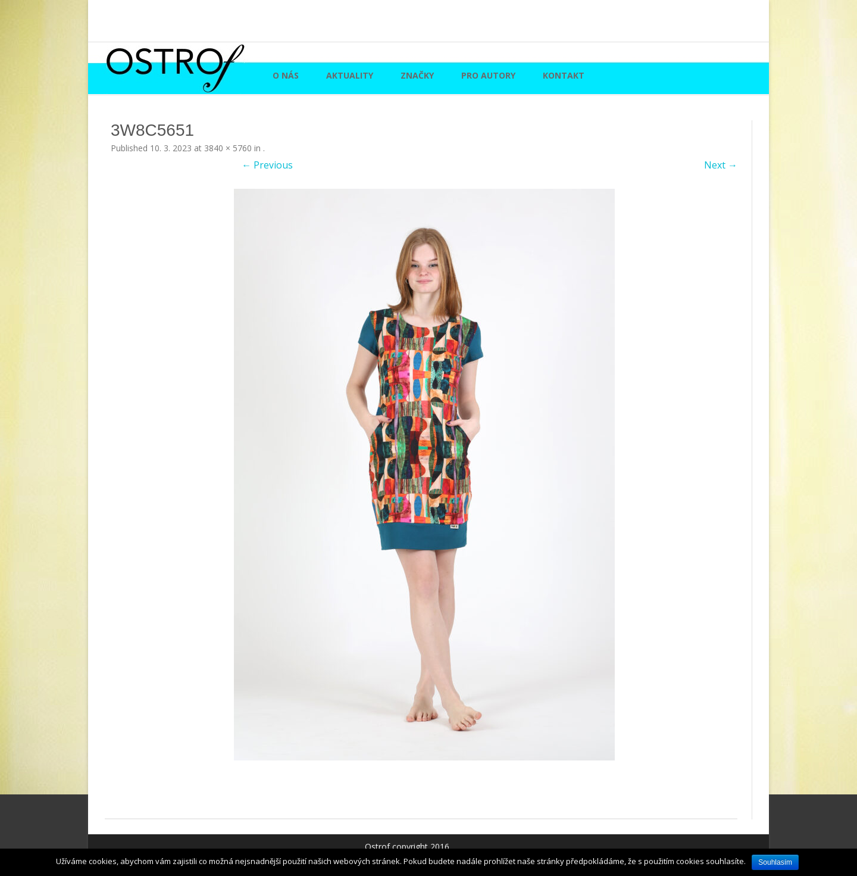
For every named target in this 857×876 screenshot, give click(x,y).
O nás (286, 75)
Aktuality (349, 75)
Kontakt (563, 75)
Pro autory (488, 75)
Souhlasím (775, 862)
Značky (417, 75)
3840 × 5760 (228, 148)
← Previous (267, 165)
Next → (720, 165)
